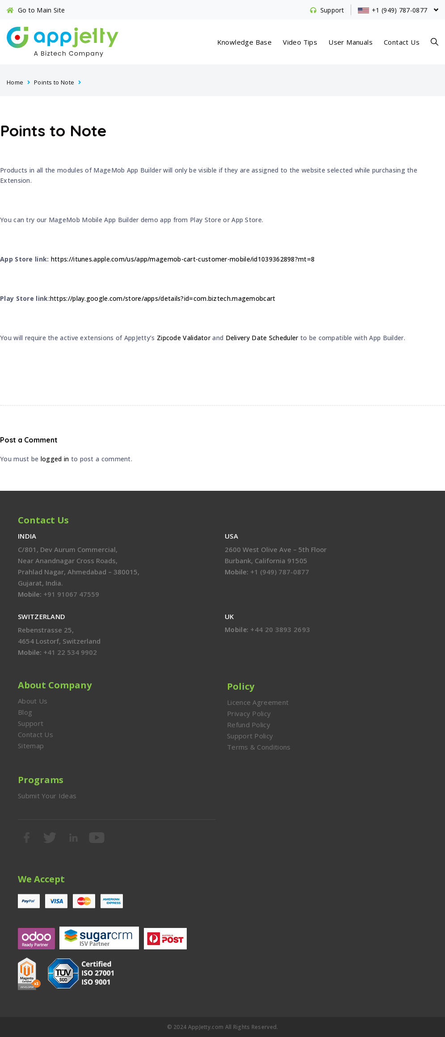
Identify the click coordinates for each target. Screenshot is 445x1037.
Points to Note (54, 82)
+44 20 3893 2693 (280, 629)
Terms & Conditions (258, 746)
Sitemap (31, 745)
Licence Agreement (258, 702)
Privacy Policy (249, 713)
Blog (25, 712)
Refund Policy (248, 724)
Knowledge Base (244, 42)
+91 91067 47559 (71, 594)
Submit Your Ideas (47, 795)
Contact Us (402, 42)
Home (15, 82)
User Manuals (350, 42)
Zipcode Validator (183, 337)
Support (30, 723)
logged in (55, 459)
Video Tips (300, 42)
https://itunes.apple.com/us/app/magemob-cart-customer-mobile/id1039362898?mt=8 (183, 259)
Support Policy (250, 735)
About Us (32, 700)
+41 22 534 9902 (70, 652)
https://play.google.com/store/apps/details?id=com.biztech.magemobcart (163, 298)
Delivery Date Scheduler (262, 337)
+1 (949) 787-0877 (279, 571)
